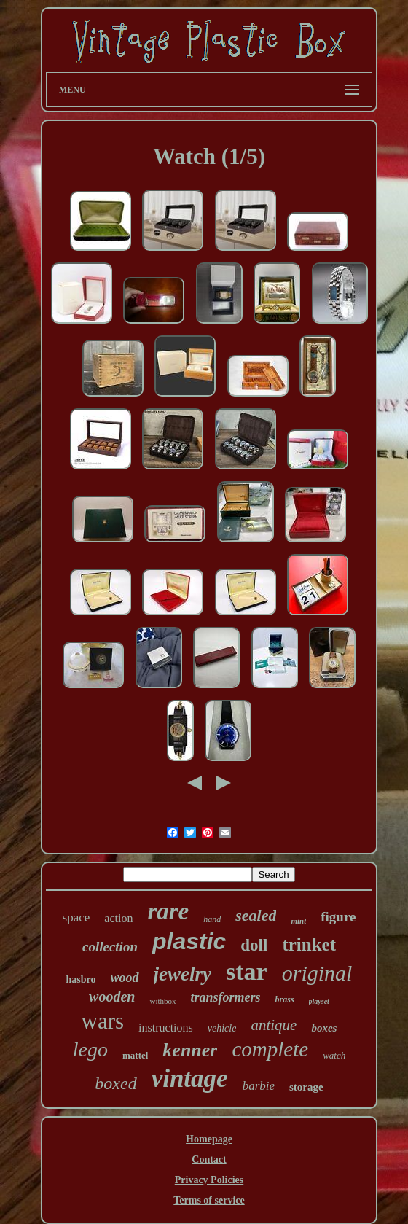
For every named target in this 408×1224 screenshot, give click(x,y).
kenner (189, 1050)
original (317, 973)
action (118, 918)
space (76, 917)
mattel (135, 1055)
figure (338, 916)
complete (270, 1049)
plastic (189, 941)
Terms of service (208, 1200)
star (246, 971)
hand (212, 919)
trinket (309, 944)
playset (319, 1001)
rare (168, 911)
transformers (226, 997)
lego (90, 1049)
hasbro (81, 979)
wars (103, 1021)
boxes (324, 1028)
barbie (259, 1086)
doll (253, 945)
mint (298, 920)
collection (110, 946)
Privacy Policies (209, 1179)
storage (306, 1087)
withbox (162, 1001)
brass (284, 999)
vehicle (222, 1028)
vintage (190, 1078)
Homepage (209, 1139)
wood (125, 977)
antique (274, 1025)
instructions (165, 1027)
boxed (115, 1083)
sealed (255, 915)
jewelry (182, 974)
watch (334, 1055)
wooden (112, 997)
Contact (209, 1159)
